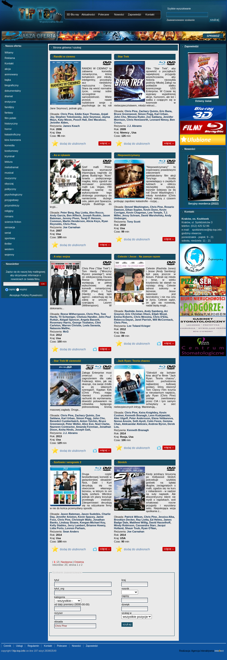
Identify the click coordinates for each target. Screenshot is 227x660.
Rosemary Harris (60, 322)
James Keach (71, 125)
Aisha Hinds (66, 429)
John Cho (120, 116)
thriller (8, 243)
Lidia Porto (57, 528)
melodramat (12, 167)
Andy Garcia (57, 215)
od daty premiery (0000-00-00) (72, 604)
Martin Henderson (74, 221)
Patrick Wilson (134, 516)
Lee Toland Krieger (139, 325)
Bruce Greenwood (125, 114)
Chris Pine (66, 114)
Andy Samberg (153, 311)
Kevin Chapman (136, 212)
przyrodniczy (12, 205)
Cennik (7, 646)
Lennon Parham (75, 528)
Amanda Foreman (87, 426)
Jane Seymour (92, 116)
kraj (123, 580)
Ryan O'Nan (148, 528)
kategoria (59, 597)
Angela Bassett (89, 319)
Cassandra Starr (146, 525)
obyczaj (9, 183)
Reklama (10, 58)
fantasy (9, 112)
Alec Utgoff (121, 418)
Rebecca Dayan (123, 319)
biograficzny (12, 85)
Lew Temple (155, 212)
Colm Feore (154, 421)
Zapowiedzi (134, 14)
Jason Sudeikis (90, 514)
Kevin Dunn (151, 209)
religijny (9, 210)
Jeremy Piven (70, 218)
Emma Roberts (123, 316)
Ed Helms (156, 519)
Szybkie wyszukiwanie (179, 8)
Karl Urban (161, 114)
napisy (125, 595)
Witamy (9, 52)
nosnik (125, 588)
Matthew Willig (139, 522)
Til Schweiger (67, 316)
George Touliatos (83, 322)
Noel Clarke (102, 424)
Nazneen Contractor (62, 426)
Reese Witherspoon (72, 314)
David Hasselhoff (159, 522)
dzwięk (125, 604)
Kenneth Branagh (136, 415)
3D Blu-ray (73, 14)
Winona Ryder (136, 116)
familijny (9, 107)
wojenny (9, 254)
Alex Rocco (96, 212)
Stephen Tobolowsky (68, 116)
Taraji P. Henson (91, 218)
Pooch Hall (80, 119)
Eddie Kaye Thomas (87, 114)
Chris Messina (143, 316)
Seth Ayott (139, 421)
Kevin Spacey (86, 516)
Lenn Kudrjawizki (159, 415)
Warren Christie (71, 325)
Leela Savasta (91, 325)
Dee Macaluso (97, 119)
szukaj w (126, 613)
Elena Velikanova (162, 418)
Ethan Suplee (133, 209)
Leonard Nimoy (159, 119)
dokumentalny (13, 90)
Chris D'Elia (160, 316)
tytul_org (59, 588)
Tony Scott (133, 221)
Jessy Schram (131, 215)
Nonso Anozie (122, 421)
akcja (8, 68)
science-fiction (13, 221)
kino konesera (13, 139)
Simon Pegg (145, 114)
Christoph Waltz (82, 519)
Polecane (103, 14)
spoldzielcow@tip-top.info (207, 229)
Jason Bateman (70, 514)
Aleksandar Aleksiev (134, 424)
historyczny (11, 123)
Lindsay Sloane (69, 522)
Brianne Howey (96, 525)
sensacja (10, 227)
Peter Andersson (139, 418)
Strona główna (62, 47)
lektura (9, 161)
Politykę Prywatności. (32, 295)
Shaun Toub (132, 528)
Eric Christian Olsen (137, 314)
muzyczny (10, 178)
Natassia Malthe (60, 328)
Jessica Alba (166, 516)
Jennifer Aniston (66, 516)
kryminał (9, 156)
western (9, 249)
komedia (10, 145)
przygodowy (12, 200)
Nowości (119, 14)
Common (55, 221)
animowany (11, 74)
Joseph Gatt (82, 429)
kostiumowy (11, 150)
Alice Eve (88, 424)
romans (9, 216)
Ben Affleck (74, 215)
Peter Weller (73, 424)
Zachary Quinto (148, 111)
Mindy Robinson (124, 525)
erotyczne (10, 101)
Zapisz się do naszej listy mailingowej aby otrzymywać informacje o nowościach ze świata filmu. (25, 275)
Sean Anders (71, 531)
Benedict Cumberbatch (64, 421)
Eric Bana (165, 111)
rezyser (58, 613)
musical (9, 172)
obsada (58, 621)
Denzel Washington (136, 206)
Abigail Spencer (69, 319)
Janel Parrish (143, 319)
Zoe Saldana (154, 116)
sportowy (10, 238)
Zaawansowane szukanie (181, 20)
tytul (56, 580)
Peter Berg (67, 212)
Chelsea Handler (87, 316)
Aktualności (88, 14)
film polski (10, 118)
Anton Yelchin (88, 421)
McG (66, 331)
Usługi (19, 646)
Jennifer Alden (59, 122)
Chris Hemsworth (137, 119)
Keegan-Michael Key (92, 522)
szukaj (77, 47)
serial (8, 232)
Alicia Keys (93, 221)
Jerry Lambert (76, 525)
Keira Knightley (148, 412)
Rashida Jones (134, 311)
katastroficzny (13, 134)
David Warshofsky (152, 215)
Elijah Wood (159, 314)
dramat (9, 96)
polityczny (10, 189)
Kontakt (149, 14)
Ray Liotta (81, 212)
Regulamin (33, 646)
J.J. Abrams (134, 125)
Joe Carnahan (71, 227)
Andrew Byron (157, 424)
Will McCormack (163, 319)
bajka (8, 79)
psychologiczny (14, 194)
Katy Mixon (65, 119)
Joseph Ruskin (92, 215)
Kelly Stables (58, 525)
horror (8, 129)
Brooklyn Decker (124, 519)
